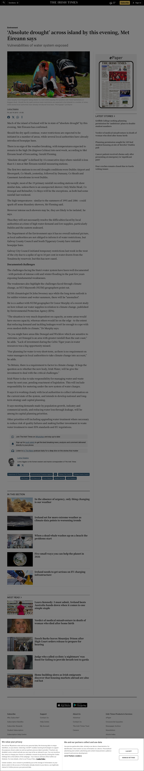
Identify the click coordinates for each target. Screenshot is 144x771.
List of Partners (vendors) (73, 756)
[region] (72, 754)
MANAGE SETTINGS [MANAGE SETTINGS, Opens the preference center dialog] (128, 757)
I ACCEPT (128, 751)
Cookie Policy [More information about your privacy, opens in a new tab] (40, 759)
